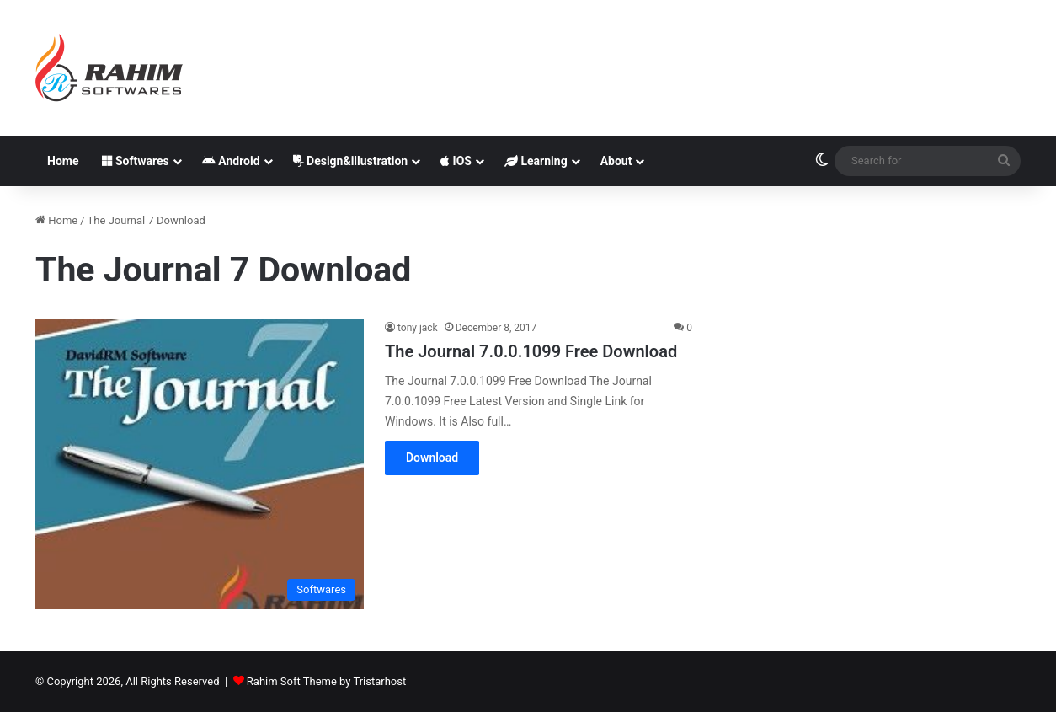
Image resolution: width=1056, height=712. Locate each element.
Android (231, 161)
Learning (536, 161)
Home (62, 161)
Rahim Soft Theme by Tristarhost (326, 681)
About (616, 161)
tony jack (417, 328)
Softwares (135, 161)
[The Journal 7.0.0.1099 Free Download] (199, 463)
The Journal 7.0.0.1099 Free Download (531, 351)
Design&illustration (350, 161)
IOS (456, 161)
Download (432, 457)
